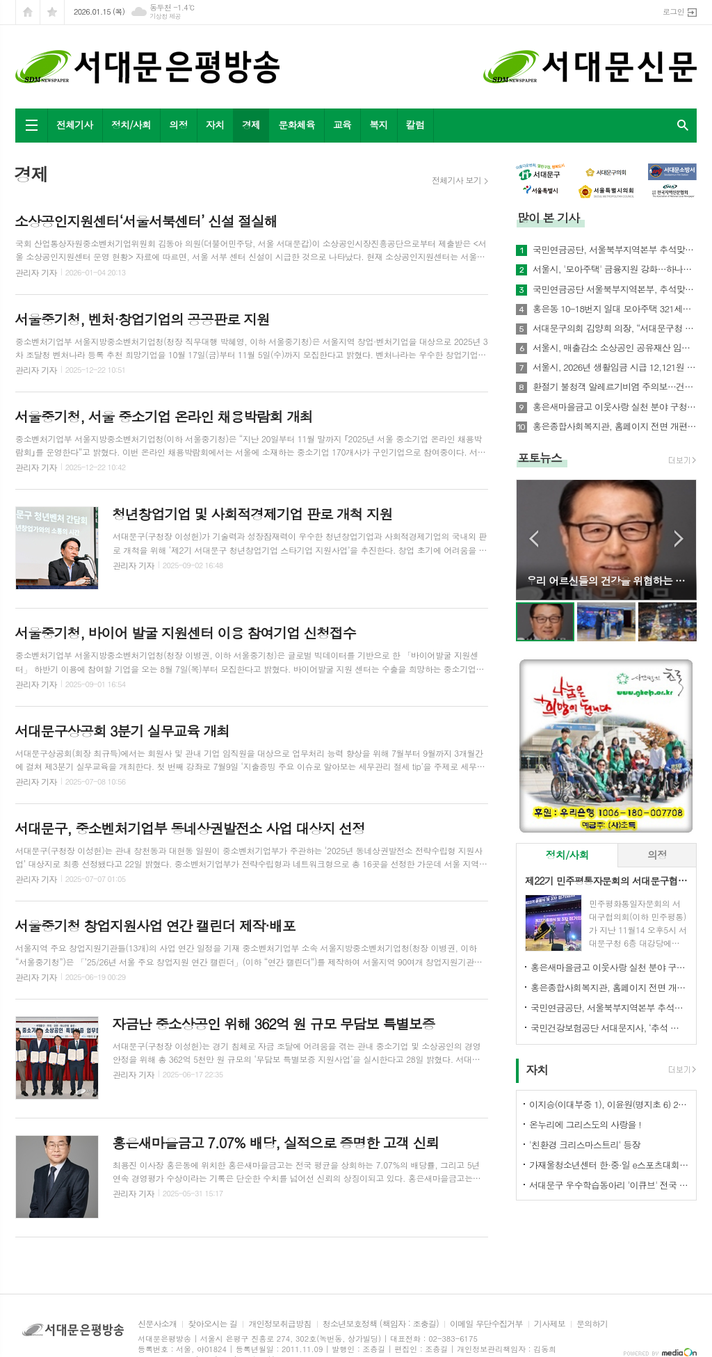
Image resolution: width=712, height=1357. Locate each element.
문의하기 (592, 1324)
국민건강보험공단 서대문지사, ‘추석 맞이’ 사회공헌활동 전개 (609, 1027)
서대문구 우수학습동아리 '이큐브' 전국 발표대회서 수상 (609, 1184)
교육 (342, 124)
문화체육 (296, 124)
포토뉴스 (539, 457)
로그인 (673, 11)
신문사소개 (157, 1324)
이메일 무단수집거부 (486, 1324)
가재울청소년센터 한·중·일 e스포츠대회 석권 (609, 1164)
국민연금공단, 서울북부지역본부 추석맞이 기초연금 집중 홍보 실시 (615, 249)
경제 (251, 124)
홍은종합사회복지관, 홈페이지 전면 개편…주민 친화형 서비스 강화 (615, 426)
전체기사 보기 (456, 180)
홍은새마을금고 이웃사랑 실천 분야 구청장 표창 (615, 407)
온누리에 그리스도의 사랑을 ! (585, 1124)
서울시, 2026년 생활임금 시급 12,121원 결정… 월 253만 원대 (615, 367)
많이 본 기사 (548, 217)
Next (679, 538)
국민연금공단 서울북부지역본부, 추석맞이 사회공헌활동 (615, 289)
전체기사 (74, 124)
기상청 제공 (165, 16)
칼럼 (415, 124)
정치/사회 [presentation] (567, 854)
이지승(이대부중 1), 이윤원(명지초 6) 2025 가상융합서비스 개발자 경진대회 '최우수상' (609, 1104)
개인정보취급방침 (279, 1324)
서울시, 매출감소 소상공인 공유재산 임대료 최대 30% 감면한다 (615, 348)
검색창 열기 (683, 126)
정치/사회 (131, 124)
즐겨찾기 (52, 12)
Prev (533, 538)
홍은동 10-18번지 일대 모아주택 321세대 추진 (615, 309)
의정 (178, 124)
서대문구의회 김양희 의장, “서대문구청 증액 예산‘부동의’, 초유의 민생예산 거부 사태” (615, 328)
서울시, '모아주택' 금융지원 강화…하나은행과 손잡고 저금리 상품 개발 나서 (615, 269)
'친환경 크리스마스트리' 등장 (584, 1144)
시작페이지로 (28, 12)
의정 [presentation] (657, 854)
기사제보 (549, 1324)
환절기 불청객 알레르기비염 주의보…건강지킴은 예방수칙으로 (615, 386)
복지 (378, 124)
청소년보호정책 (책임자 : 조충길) (381, 1324)
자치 (215, 124)
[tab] (567, 855)
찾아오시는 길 (212, 1324)
